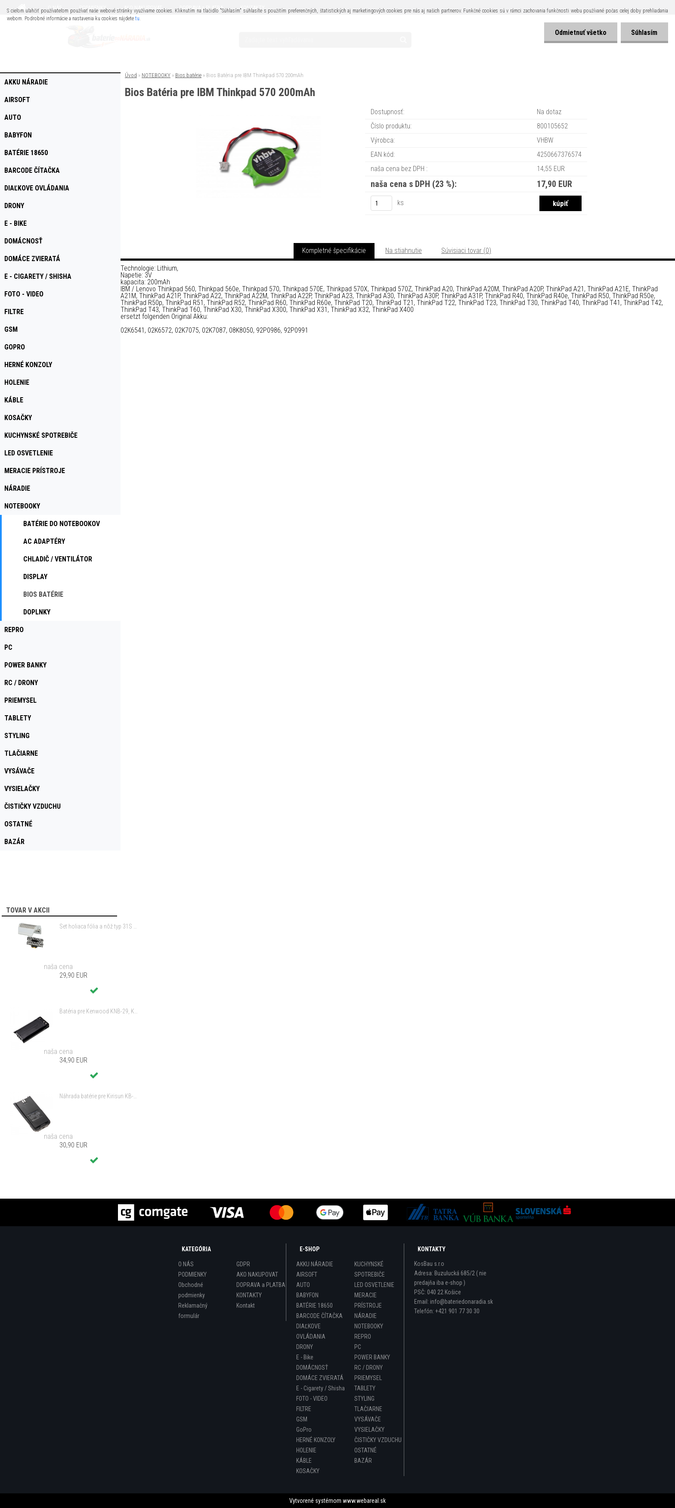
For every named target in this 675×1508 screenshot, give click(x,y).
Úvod (131, 75)
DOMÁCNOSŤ (312, 1367)
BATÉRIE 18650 (314, 1305)
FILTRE (303, 1408)
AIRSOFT (306, 1274)
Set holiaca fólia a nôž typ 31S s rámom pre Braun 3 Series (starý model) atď (99, 926)
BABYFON (307, 1295)
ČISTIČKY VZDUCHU (378, 1439)
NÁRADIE (365, 1315)
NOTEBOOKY (156, 75)
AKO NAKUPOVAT (257, 1274)
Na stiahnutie (403, 250)
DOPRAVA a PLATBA (260, 1284)
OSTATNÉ (365, 1450)
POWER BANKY (372, 1357)
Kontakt (245, 1305)
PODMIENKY (192, 1274)
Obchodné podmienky (191, 1290)
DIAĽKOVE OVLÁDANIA (310, 1331)
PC (357, 1346)
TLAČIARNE (368, 1408)
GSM (301, 1419)
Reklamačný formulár (192, 1310)
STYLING (364, 1398)
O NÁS (186, 1264)
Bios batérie (188, 75)
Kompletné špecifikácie (334, 250)
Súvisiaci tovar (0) (466, 250)
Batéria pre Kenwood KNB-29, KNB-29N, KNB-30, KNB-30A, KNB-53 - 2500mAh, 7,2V (99, 1011)
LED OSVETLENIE (374, 1284)
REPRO (362, 1336)
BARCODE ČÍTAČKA (319, 1315)
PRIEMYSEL (368, 1377)
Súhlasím (644, 32)
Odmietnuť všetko (580, 32)
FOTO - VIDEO (312, 1398)
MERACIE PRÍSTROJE (368, 1300)
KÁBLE (304, 1460)
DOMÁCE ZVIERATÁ (320, 1377)
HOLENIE (306, 1450)
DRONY (304, 1346)
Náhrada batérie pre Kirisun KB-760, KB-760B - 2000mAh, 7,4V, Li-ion (99, 1096)
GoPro (304, 1429)
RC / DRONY (368, 1367)
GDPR (243, 1264)
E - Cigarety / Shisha (320, 1388)
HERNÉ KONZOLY (315, 1439)
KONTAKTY (249, 1295)
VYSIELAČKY (369, 1429)
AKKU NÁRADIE (314, 1264)
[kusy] (381, 203)
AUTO (303, 1284)
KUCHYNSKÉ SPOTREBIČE (369, 1269)
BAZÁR (363, 1460)
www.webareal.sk (364, 1500)
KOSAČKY (307, 1470)
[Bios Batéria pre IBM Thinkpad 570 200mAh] (258, 118)
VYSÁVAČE (367, 1419)
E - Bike (304, 1357)
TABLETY (364, 1388)
